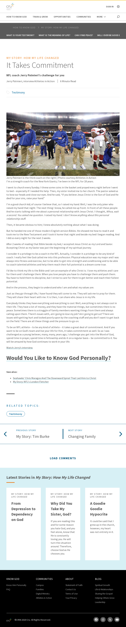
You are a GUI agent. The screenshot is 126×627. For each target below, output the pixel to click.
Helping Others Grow (105, 597)
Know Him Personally (16, 585)
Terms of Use (71, 593)
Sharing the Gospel (104, 593)
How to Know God (16, 16)
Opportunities (62, 16)
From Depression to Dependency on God (23, 511)
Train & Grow (40, 16)
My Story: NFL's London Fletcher (31, 381)
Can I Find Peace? (84, 35)
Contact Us (70, 589)
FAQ (8, 589)
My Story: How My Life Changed (60, 27)
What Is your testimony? (20, 35)
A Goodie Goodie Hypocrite (98, 509)
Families (40, 589)
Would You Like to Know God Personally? (58, 357)
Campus (40, 585)
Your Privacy (71, 597)
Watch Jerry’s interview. (19, 347)
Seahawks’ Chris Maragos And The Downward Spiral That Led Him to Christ (54, 378)
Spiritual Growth (102, 585)
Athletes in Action (44, 597)
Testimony (18, 92)
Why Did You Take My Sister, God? (61, 509)
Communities (83, 16)
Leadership (100, 602)
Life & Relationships (104, 589)
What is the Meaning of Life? (54, 35)
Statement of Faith (74, 585)
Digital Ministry (43, 593)
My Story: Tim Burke (32, 436)
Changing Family (82, 436)
